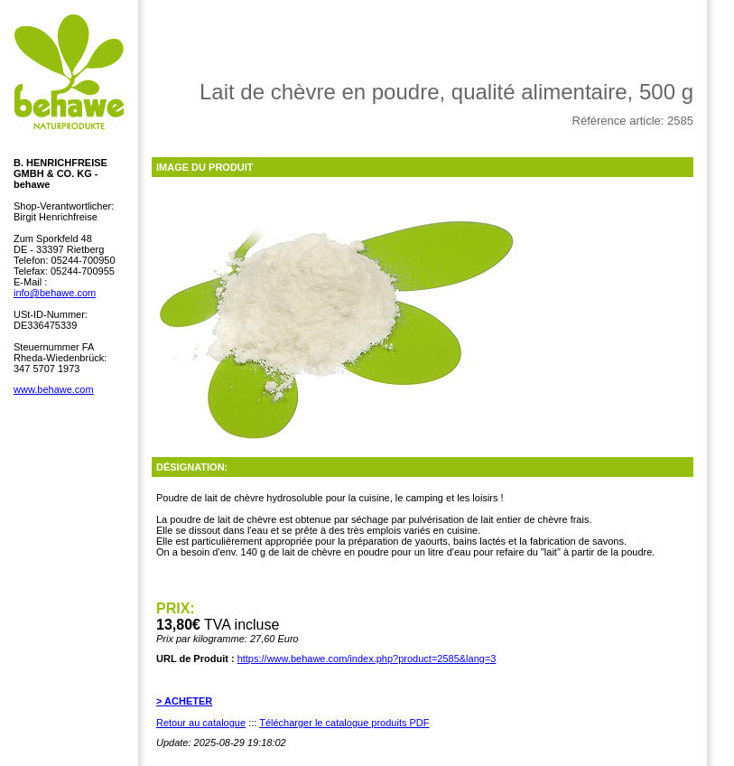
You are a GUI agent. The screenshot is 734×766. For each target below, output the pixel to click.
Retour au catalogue (201, 722)
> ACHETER (184, 701)
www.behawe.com (54, 389)
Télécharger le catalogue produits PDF (344, 722)
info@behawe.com (55, 292)
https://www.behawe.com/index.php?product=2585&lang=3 (367, 658)
